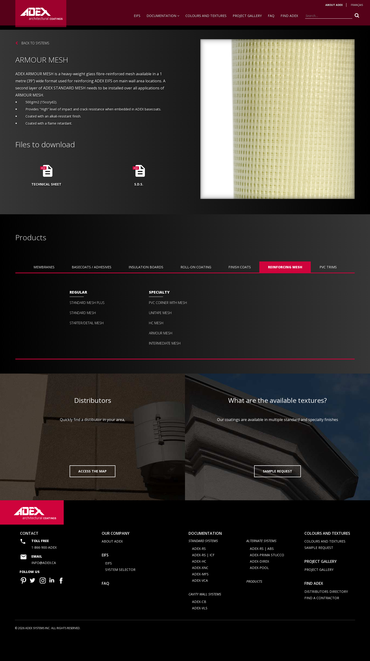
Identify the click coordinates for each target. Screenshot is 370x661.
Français (357, 5)
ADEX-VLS (199, 632)
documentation (205, 557)
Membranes (44, 267)
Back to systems (35, 43)
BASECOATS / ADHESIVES (91, 267)
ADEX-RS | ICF (203, 578)
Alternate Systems (261, 564)
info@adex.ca (43, 586)
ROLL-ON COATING (196, 267)
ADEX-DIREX (259, 585)
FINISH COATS (239, 267)
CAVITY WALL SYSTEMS (205, 617)
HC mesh (156, 323)
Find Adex (289, 15)
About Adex (334, 5)
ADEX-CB (199, 625)
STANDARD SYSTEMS (203, 564)
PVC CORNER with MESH (168, 302)
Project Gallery (247, 15)
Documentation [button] (163, 15)
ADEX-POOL (259, 591)
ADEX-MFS (200, 597)
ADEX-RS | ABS (262, 572)
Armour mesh (160, 333)
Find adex (313, 607)
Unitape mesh (160, 313)
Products (254, 605)
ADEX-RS (199, 572)
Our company (116, 557)
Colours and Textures (206, 15)
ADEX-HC (199, 585)
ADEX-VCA (200, 604)
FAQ (271, 15)
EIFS (137, 15)
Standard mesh (83, 313)
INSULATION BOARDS (146, 267)
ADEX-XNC (200, 591)
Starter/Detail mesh (87, 323)
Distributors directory (326, 615)
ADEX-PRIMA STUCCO (267, 578)
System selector (120, 593)
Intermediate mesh (165, 343)
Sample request (318, 571)
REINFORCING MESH (285, 267)
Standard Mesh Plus (87, 302)
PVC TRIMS (328, 267)
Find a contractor (321, 621)
